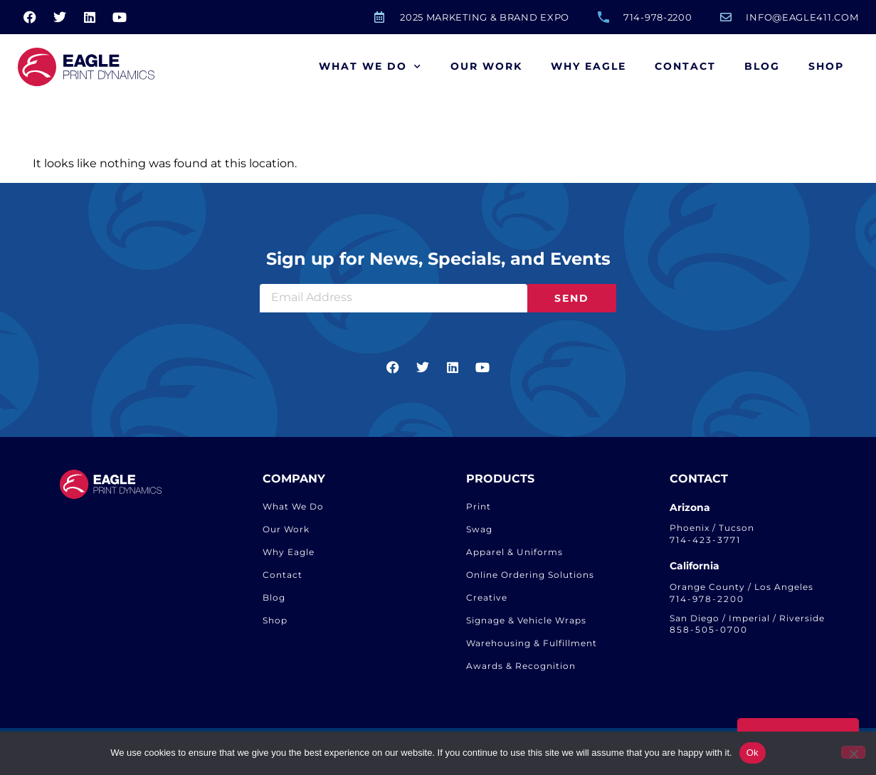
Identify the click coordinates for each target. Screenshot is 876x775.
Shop (826, 66)
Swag (479, 529)
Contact (685, 66)
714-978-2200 (707, 599)
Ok (752, 752)
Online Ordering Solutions (530, 574)
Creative (486, 597)
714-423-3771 (705, 539)
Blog (762, 66)
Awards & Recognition (521, 665)
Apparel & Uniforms (514, 552)
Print (478, 506)
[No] (853, 752)
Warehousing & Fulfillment (531, 643)
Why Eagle (588, 66)
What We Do (370, 67)
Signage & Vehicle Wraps (526, 620)
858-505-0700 (709, 629)
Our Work (486, 66)
